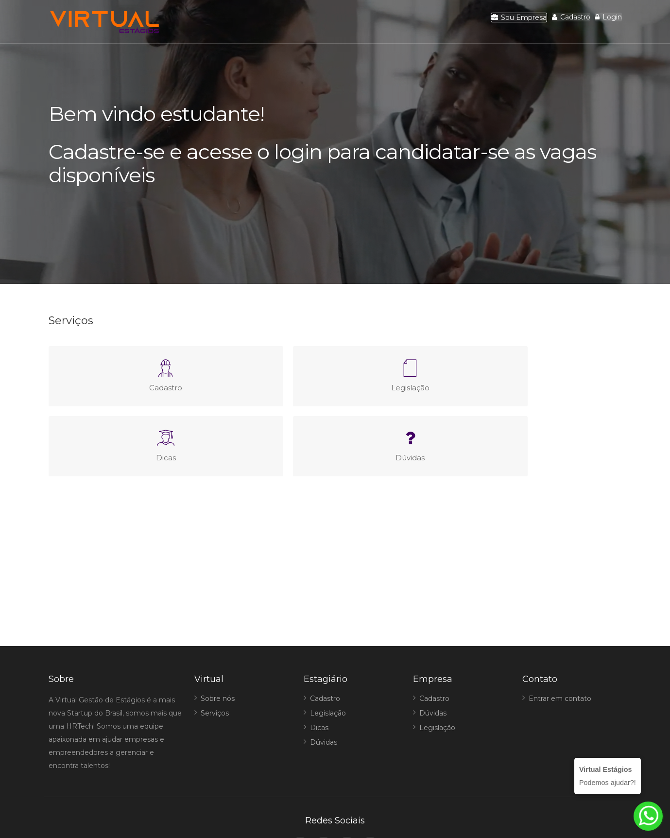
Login (601, 21)
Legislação (328, 643)
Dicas (319, 657)
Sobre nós (218, 628)
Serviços (215, 643)
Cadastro (547, 21)
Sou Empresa (479, 22)
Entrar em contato (560, 628)
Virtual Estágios (323, 812)
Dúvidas (323, 672)
